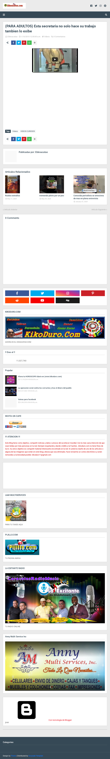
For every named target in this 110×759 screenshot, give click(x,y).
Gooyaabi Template (36, 755)
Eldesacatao (12, 37)
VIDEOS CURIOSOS (27, 131)
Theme (13, 755)
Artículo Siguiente (99, 209)
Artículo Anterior (10, 209)
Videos (47, 37)
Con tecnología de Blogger (38, 719)
